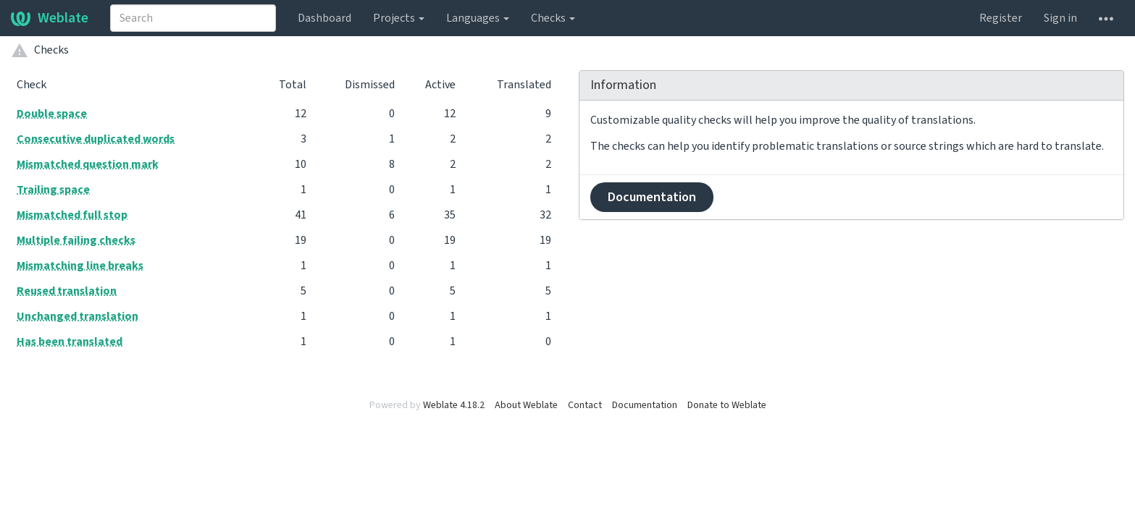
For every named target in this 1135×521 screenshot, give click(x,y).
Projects (398, 18)
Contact (585, 405)
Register (1000, 18)
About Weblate (526, 405)
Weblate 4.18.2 (454, 405)
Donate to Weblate (726, 405)
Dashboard (324, 18)
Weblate (49, 18)
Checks (553, 18)
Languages (477, 18)
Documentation (652, 197)
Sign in (1060, 18)
